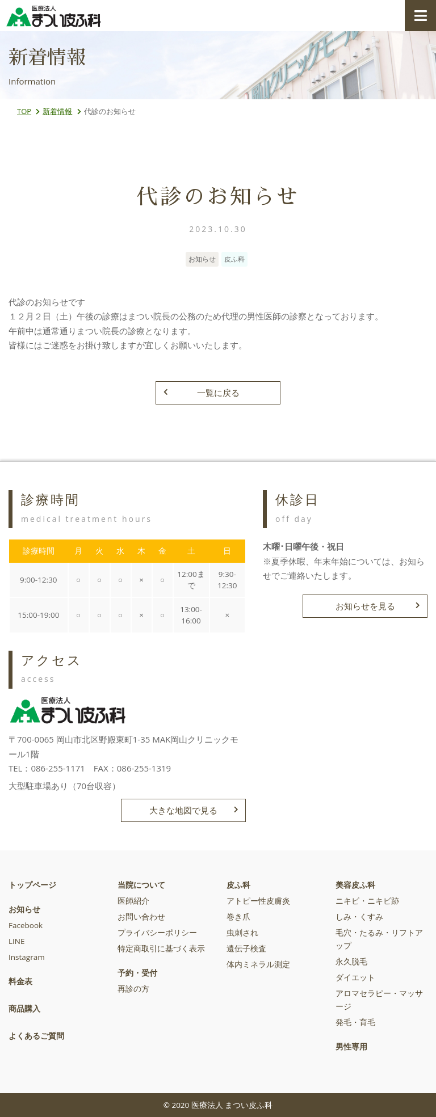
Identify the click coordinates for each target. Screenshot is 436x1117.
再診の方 (133, 989)
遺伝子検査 (246, 948)
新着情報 (57, 111)
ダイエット (355, 977)
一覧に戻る (202, 392)
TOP (24, 111)
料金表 (20, 981)
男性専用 (351, 1047)
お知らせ (24, 909)
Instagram (27, 957)
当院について (141, 885)
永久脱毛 (351, 961)
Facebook (26, 925)
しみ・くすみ (359, 917)
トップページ (32, 885)
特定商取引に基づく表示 (161, 948)
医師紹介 (133, 901)
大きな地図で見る (193, 810)
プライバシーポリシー (157, 933)
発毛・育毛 (355, 1022)
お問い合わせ (141, 917)
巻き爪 (238, 917)
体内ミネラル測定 (258, 964)
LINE (16, 941)
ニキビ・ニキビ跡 (367, 901)
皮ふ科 (238, 885)
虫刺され (242, 933)
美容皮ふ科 (355, 885)
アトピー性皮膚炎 (258, 901)
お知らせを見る (378, 606)
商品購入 (24, 1009)
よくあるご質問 (36, 1036)
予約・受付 (137, 973)
